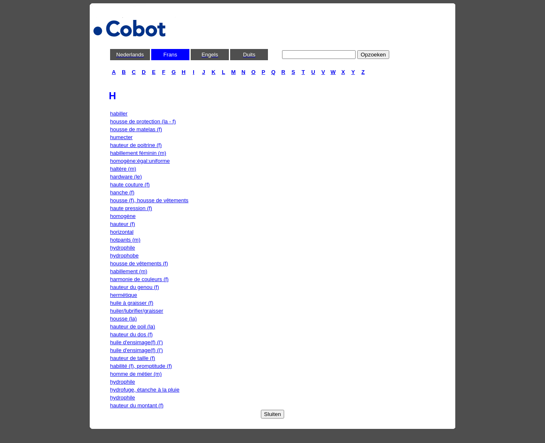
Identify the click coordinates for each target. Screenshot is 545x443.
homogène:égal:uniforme (140, 161)
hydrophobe (124, 255)
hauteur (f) (122, 224)
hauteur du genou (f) (134, 287)
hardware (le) (126, 177)
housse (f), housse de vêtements (149, 200)
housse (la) (123, 319)
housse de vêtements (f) (139, 263)
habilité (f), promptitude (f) (141, 366)
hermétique (123, 295)
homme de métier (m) (136, 374)
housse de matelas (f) (136, 129)
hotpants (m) (125, 240)
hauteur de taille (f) (132, 358)
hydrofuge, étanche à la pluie (144, 390)
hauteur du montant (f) (137, 405)
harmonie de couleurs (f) (139, 279)
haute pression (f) (131, 208)
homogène (122, 216)
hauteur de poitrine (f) (136, 145)
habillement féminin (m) (138, 153)
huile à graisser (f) (131, 303)
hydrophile (122, 248)
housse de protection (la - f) (143, 121)
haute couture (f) (130, 184)
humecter (121, 137)
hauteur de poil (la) (132, 326)
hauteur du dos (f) (131, 334)
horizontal (121, 232)
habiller (119, 113)
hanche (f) (122, 192)
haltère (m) (123, 169)
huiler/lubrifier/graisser (136, 311)
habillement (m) (128, 271)
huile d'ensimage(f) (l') (136, 342)
